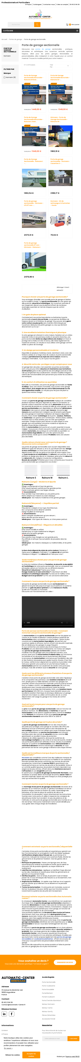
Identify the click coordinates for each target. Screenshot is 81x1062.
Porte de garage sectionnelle (10, 50)
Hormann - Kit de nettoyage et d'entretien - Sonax (60, 203)
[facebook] (11, 1014)
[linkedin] (4, 1014)
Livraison (5, 1030)
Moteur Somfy (47, 1011)
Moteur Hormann (48, 1004)
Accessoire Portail (48, 1019)
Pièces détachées (48, 1015)
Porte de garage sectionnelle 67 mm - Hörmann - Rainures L (32, 245)
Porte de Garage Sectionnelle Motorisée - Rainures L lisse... (33, 119)
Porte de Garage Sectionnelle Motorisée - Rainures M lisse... (33, 77)
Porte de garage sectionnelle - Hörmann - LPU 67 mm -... (33, 203)
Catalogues (37, 4)
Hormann (7, 56)
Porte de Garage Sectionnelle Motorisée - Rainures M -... (60, 77)
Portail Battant (47, 993)
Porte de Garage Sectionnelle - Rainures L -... (33, 161)
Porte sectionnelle (48, 982)
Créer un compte (62, 4)
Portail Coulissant (48, 997)
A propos (5, 1034)
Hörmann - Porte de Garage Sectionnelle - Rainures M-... (59, 119)
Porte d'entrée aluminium (51, 1000)
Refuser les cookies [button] (12, 1055)
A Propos (28, 4)
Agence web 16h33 (72, 1056)
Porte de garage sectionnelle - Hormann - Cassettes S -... (60, 161)
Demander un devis (65, 962)
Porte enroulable (48, 989)
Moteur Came (47, 1008)
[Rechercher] (24, 24)
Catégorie (8, 30)
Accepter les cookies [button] (31, 1055)
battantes (49, 939)
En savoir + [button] (8, 1048)
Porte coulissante (48, 986)
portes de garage (43, 49)
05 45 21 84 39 (74, 4)
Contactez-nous (49, 4)
